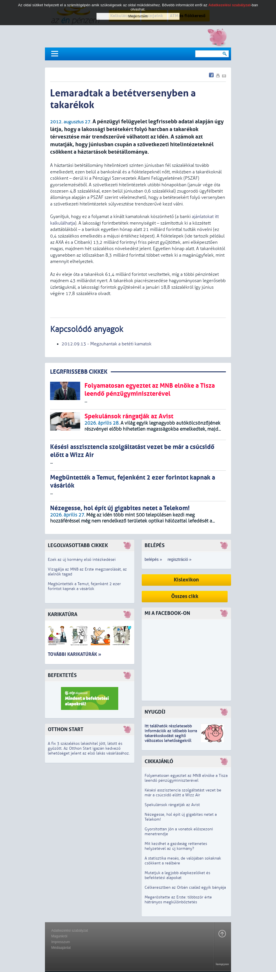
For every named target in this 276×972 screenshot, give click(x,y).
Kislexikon (186, 580)
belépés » (153, 559)
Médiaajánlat (61, 948)
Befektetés (62, 675)
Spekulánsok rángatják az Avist (172, 804)
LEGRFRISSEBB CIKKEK (78, 372)
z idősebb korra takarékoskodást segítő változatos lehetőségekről (171, 735)
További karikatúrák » (74, 654)
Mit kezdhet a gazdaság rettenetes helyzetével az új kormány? (176, 846)
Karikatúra (62, 614)
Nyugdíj (155, 712)
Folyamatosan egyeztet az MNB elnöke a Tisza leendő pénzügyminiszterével (186, 778)
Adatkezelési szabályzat (69, 931)
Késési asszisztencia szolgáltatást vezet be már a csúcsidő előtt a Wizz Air (183, 792)
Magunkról (59, 936)
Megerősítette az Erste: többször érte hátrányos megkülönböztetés (178, 899)
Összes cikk (184, 596)
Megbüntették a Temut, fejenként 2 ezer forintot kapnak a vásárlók (84, 586)
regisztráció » (179, 559)
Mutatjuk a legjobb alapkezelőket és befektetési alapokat (177, 875)
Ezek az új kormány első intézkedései (82, 559)
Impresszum (60, 942)
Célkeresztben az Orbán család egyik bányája (185, 887)
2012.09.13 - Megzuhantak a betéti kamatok (106, 344)
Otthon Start (65, 729)
